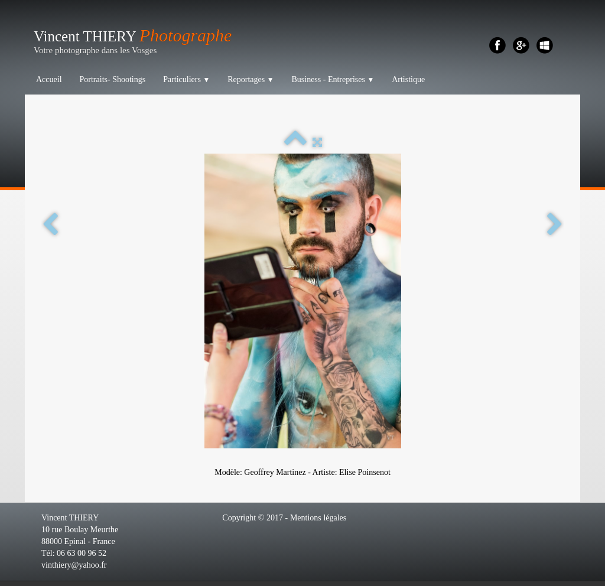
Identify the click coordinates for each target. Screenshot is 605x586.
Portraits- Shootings (113, 79)
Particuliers (186, 79)
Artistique (408, 79)
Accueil (49, 79)
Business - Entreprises (332, 79)
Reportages (250, 79)
